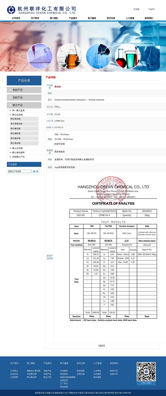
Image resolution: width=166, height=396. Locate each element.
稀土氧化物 (15, 119)
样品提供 (64, 374)
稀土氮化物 (15, 138)
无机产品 (18, 97)
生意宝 (101, 393)
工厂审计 (64, 384)
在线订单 (114, 374)
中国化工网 (82, 393)
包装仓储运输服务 (68, 377)
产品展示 (73, 18)
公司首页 (16, 18)
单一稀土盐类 (18, 110)
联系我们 (149, 18)
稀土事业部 (32, 377)
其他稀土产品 (18, 157)
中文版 (136, 9)
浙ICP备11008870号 (123, 393)
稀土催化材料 (18, 152)
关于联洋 (35, 18)
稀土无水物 (17, 148)
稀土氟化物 (15, 129)
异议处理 (64, 387)
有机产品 (18, 89)
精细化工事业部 (33, 371)
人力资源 (130, 18)
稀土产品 (18, 105)
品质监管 (64, 380)
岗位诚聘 (97, 377)
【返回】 (102, 346)
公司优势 (14, 377)
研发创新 (81, 371)
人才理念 (97, 371)
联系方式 (114, 371)
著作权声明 (109, 393)
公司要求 (97, 374)
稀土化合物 (17, 115)
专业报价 (64, 371)
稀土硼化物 (15, 133)
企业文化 (14, 374)
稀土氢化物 (15, 143)
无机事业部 (32, 374)
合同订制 (81, 374)
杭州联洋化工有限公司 (44, 393)
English (152, 9)
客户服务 (92, 18)
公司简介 (14, 371)
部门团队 (54, 18)
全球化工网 (93, 393)
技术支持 (111, 18)
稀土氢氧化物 (16, 124)
